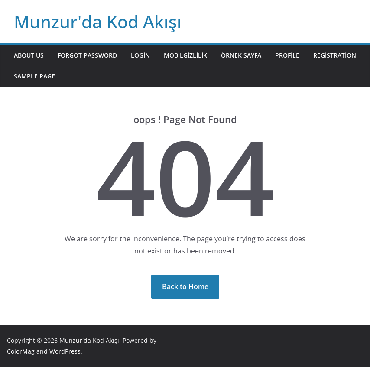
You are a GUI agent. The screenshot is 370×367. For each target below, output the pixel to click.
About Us (29, 55)
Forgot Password (87, 55)
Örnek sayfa (241, 55)
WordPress (65, 351)
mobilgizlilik (185, 55)
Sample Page (34, 76)
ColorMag (21, 351)
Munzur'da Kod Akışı (98, 21)
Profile (287, 55)
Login (140, 55)
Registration (334, 55)
